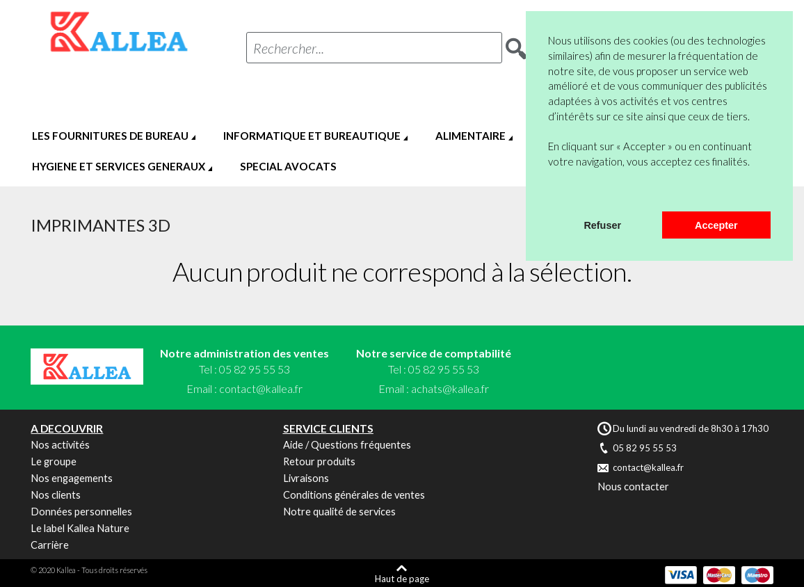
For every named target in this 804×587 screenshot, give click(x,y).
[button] (550, 193)
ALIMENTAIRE (470, 135)
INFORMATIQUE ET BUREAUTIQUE (312, 135)
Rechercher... (288, 48)
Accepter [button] (716, 225)
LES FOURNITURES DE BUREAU (110, 135)
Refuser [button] (602, 225)
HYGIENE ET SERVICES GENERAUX (118, 166)
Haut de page (402, 578)
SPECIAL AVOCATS (288, 166)
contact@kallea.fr (261, 388)
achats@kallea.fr (450, 388)
